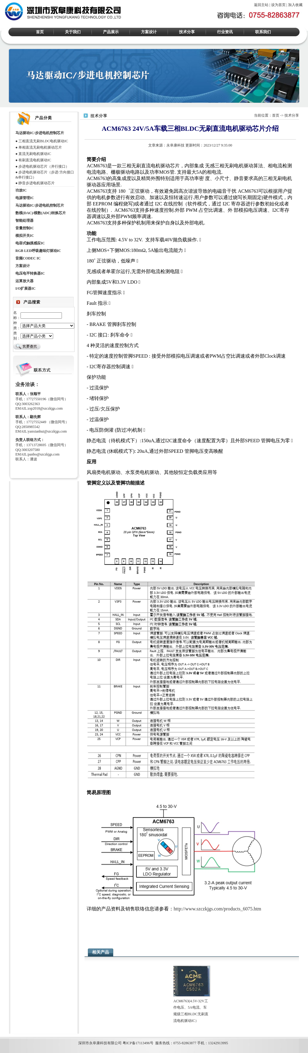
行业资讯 (225, 32)
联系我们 (263, 32)
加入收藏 (295, 5)
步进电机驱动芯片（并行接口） (43, 166)
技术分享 (187, 32)
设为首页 (278, 5)
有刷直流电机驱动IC (34, 160)
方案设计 (149, 32)
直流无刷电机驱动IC (34, 154)
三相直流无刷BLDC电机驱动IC (43, 141)
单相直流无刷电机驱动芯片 (40, 147)
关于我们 (73, 32)
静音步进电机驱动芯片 (36, 183)
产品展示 (111, 32)
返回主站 (261, 5)
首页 (40, 32)
